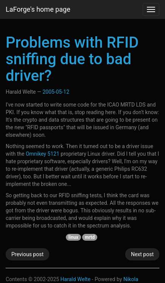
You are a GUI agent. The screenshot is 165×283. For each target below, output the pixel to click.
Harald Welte (76, 279)
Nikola (131, 279)
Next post (142, 254)
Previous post (27, 254)
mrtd (90, 237)
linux (73, 237)
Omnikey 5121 (42, 154)
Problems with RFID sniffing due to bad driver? (72, 59)
